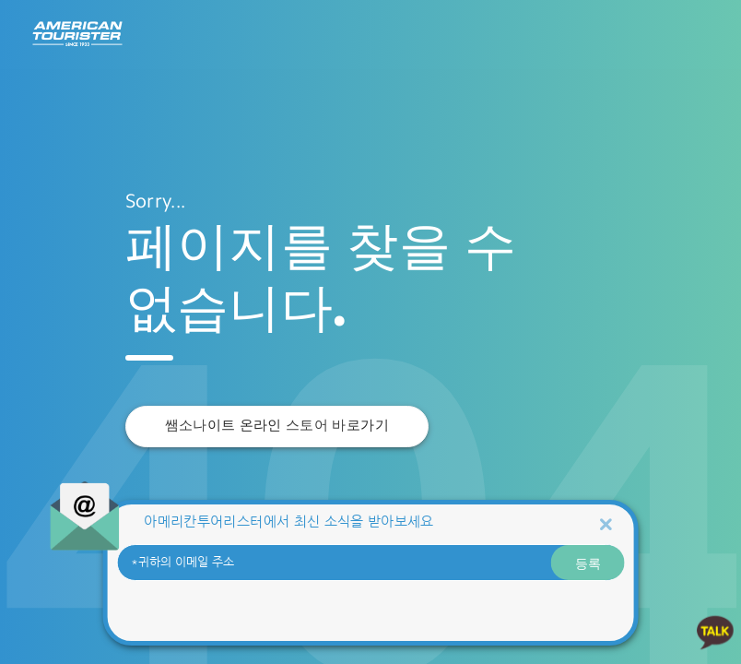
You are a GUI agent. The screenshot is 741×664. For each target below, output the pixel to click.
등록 (588, 562)
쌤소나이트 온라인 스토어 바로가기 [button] (277, 426)
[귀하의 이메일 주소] (370, 562)
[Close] (605, 523)
